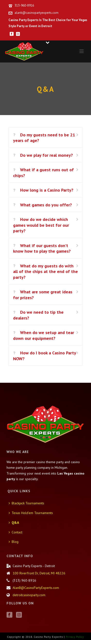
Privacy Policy (75, 637)
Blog (13, 541)
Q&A (14, 522)
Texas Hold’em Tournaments (31, 513)
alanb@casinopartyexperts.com (36, 13)
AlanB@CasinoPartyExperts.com (36, 587)
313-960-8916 (24, 5)
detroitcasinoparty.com (29, 595)
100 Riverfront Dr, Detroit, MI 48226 (39, 573)
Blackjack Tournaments (26, 503)
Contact (15, 532)
